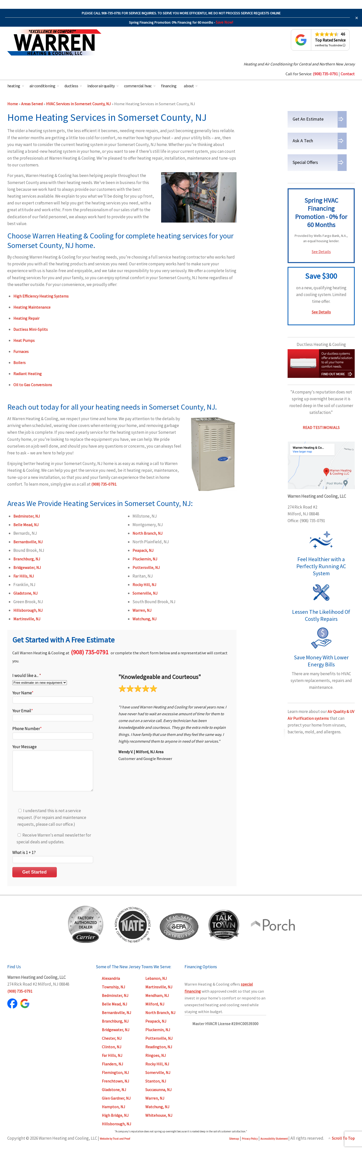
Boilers (19, 362)
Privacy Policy (250, 1146)
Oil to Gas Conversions (32, 384)
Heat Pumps (24, 340)
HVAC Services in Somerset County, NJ (78, 103)
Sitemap (234, 1146)
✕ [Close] (356, 18)
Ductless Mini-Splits (30, 329)
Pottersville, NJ (146, 567)
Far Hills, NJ (23, 576)
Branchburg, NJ (26, 558)
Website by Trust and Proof (115, 1146)
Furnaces (21, 351)
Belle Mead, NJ (26, 524)
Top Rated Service (330, 40)
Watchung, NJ (144, 618)
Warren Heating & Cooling (54, 42)
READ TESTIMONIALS (321, 427)
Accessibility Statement (274, 1146)
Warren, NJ (142, 610)
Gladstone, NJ (25, 593)
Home (12, 103)
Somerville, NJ (145, 593)
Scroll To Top (343, 1145)
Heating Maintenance (32, 307)
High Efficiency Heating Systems (41, 296)
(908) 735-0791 (103, 484)
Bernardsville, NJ (28, 541)
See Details (321, 251)
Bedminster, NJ (26, 516)
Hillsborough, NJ (28, 610)
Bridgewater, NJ (27, 567)
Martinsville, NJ (26, 618)
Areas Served (32, 103)
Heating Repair (26, 318)
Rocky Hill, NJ (144, 584)
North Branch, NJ (147, 533)
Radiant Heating (27, 373)
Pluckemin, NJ (144, 558)
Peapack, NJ (143, 550)
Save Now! (224, 22)
